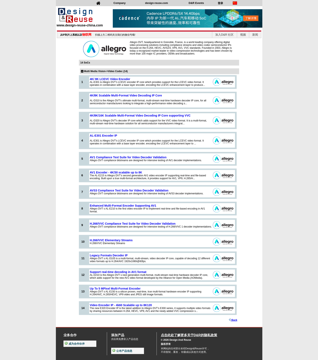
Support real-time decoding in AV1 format (118, 272)
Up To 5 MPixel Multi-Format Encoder (115, 288)
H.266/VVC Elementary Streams (111, 240)
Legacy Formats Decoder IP (109, 255)
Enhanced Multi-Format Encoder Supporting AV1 (123, 205)
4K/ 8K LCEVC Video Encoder (110, 79)
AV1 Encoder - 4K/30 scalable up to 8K (116, 172)
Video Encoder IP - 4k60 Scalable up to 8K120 (121, 305)
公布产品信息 (122, 350)
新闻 (255, 34)
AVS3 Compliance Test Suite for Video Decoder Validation (129, 190)
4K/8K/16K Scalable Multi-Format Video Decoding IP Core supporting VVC (140, 115)
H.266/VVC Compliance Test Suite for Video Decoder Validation (132, 223)
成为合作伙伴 (75, 343)
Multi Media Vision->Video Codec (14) (106, 71)
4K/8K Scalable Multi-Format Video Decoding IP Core (126, 95)
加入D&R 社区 (224, 34)
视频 (243, 34)
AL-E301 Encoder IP (103, 135)
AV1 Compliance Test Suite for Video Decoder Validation (128, 157)
